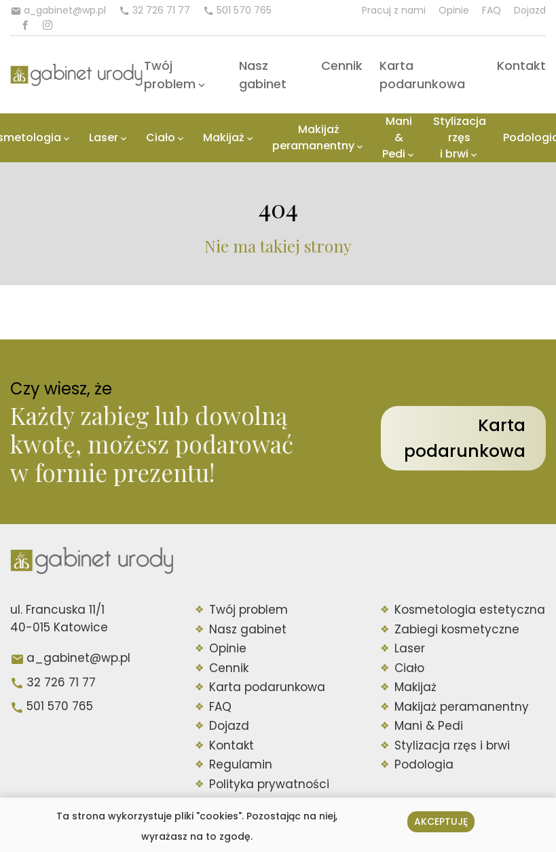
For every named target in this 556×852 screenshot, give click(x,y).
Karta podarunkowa (464, 438)
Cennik (342, 65)
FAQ (491, 10)
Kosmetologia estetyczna (469, 609)
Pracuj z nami (394, 10)
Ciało (160, 137)
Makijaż (223, 137)
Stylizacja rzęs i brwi (459, 137)
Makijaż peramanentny (313, 137)
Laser (103, 137)
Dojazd (530, 10)
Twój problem (248, 609)
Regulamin (240, 764)
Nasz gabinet (247, 629)
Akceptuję (441, 821)
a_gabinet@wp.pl (78, 658)
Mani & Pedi (397, 137)
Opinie (454, 10)
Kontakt (521, 65)
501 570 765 (59, 706)
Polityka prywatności (269, 784)
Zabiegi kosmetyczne (456, 629)
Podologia (423, 764)
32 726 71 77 (61, 682)
